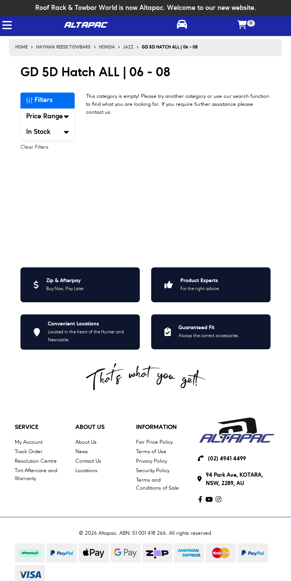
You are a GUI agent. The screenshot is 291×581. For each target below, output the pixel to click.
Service (27, 427)
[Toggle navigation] (7, 25)
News (81, 451)
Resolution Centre (36, 461)
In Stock (47, 132)
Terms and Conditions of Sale (157, 484)
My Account (28, 442)
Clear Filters (34, 147)
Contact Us (88, 461)
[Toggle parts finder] (182, 25)
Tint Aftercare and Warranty (36, 474)
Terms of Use (151, 451)
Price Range (47, 116)
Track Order (28, 451)
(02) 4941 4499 (227, 459)
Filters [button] (39, 100)
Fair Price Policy (154, 442)
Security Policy (152, 470)
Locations (86, 470)
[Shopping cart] (242, 25)
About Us (90, 427)
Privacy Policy (151, 461)
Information (156, 427)
